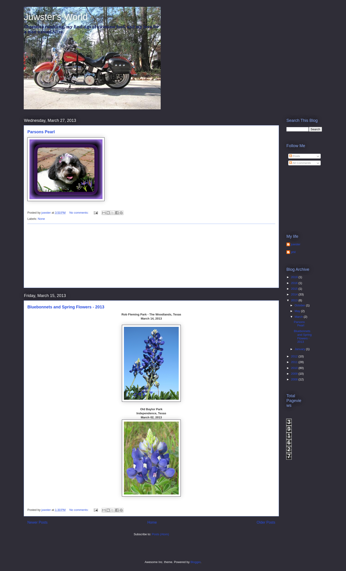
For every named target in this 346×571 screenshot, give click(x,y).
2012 (295, 356)
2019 (295, 277)
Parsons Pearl (41, 132)
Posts (294, 156)
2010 (295, 368)
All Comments (300, 163)
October (300, 305)
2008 (295, 379)
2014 (295, 294)
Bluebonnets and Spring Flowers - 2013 (65, 307)
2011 (295, 362)
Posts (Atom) (160, 534)
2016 (295, 283)
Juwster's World (56, 17)
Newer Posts (37, 522)
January (300, 349)
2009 (295, 373)
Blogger (195, 562)
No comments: (79, 212)
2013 (295, 300)
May (298, 311)
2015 (295, 288)
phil (293, 252)
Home (152, 522)
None (41, 218)
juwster (295, 244)
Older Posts (266, 522)
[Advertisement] (151, 255)
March (299, 316)
